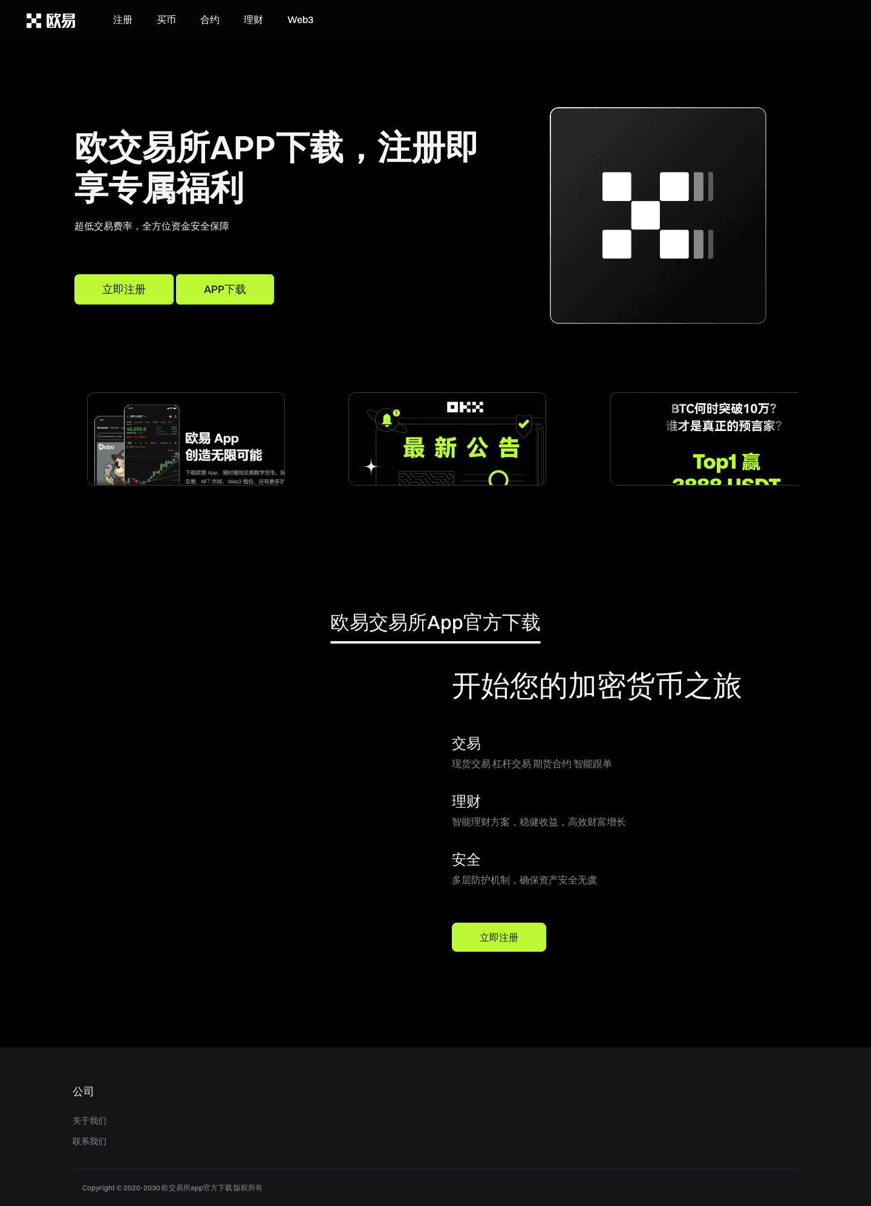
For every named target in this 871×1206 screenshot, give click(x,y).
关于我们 (89, 1120)
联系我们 (89, 1141)
